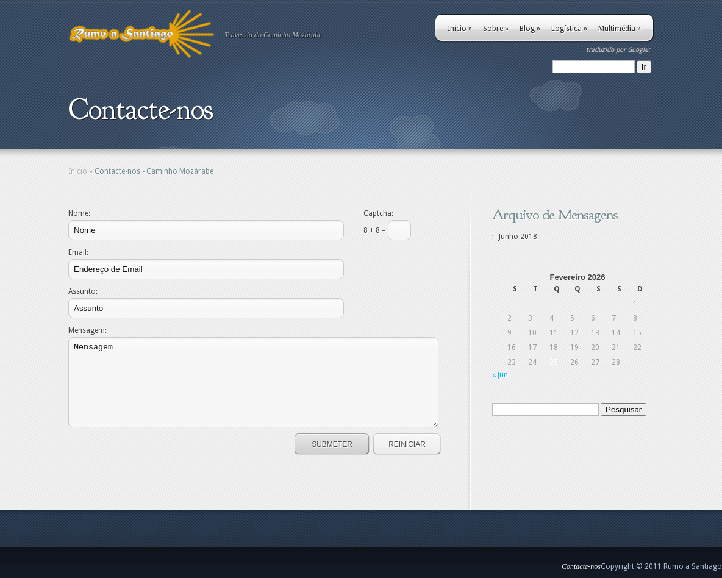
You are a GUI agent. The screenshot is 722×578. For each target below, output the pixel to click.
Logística (569, 28)
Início (460, 28)
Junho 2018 (518, 236)
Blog (530, 28)
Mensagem (253, 382)
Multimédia (619, 28)
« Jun (500, 375)
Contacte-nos (581, 566)
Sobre (496, 28)
